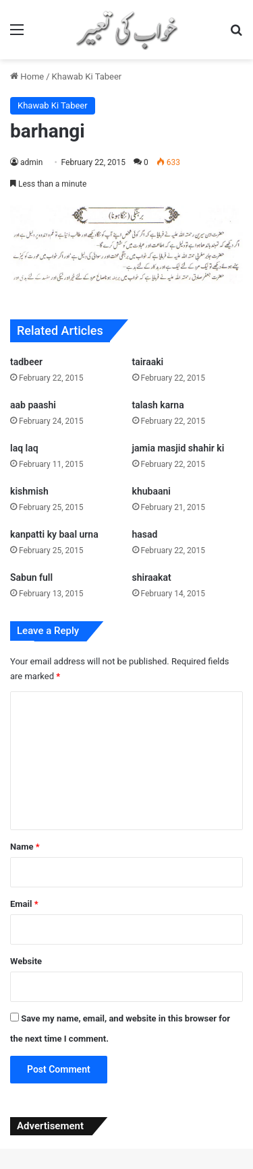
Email (24, 904)
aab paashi (33, 405)
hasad (145, 534)
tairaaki (148, 361)
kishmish (29, 491)
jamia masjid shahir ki (178, 448)
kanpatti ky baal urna (54, 534)
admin (31, 162)
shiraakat (151, 577)
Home (27, 76)
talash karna (158, 405)
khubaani (151, 491)
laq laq (24, 448)
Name (25, 847)
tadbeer (26, 361)
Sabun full (31, 577)
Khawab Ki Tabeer (87, 76)
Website (26, 961)
